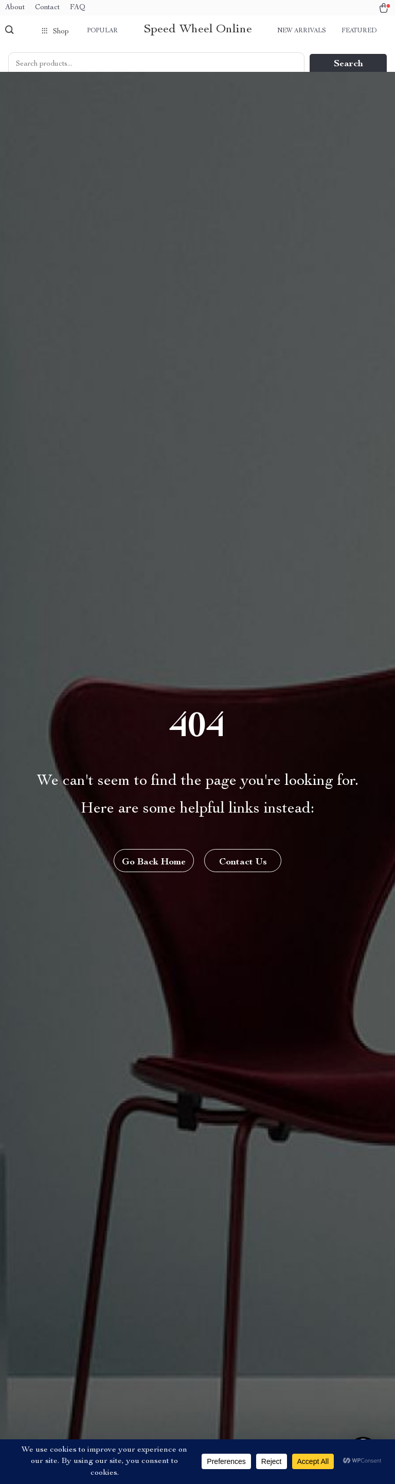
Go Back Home (154, 862)
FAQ (77, 7)
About (15, 7)
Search (348, 64)
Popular (102, 31)
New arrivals (301, 31)
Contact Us (243, 862)
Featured (359, 31)
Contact (47, 7)
